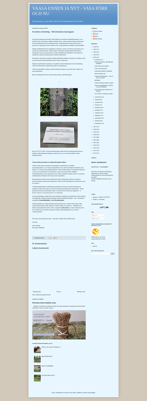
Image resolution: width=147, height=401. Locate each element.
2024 (94, 52)
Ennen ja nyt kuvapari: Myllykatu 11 (51, 347)
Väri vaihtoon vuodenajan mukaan (104, 93)
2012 (94, 150)
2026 (94, 46)
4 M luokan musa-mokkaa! (102, 66)
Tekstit (94, 215)
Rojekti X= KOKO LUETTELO (101, 197)
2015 (94, 142)
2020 (94, 129)
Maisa (96, 36)
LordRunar (79, 392)
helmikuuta (98, 121)
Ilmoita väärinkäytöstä (98, 162)
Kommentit (96, 218)
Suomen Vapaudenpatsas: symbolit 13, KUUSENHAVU (104, 86)
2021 (94, 126)
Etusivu (59, 291)
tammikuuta (98, 123)
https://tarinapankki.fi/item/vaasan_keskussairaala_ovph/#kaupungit (52, 74)
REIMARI (97, 80)
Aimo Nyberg (98, 31)
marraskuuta (98, 97)
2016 (94, 140)
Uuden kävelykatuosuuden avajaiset (104, 83)
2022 (94, 57)
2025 (94, 49)
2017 (94, 137)
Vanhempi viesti (81, 291)
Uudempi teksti (37, 291)
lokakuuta (97, 99)
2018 (94, 134)
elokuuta (97, 105)
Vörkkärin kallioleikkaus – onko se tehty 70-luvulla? (104, 77)
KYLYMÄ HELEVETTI (48, 375)
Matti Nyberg (98, 39)
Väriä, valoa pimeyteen (101, 68)
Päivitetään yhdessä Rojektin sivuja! (44, 303)
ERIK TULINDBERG (47, 366)
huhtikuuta (98, 115)
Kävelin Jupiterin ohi (100, 73)
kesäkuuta (97, 110)
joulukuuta (98, 59)
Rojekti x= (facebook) (99, 199)
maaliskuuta (98, 118)
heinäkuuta (98, 107)
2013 (94, 148)
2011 (94, 153)
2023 (94, 54)
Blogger (93, 392)
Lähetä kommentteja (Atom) (43, 294)
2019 (94, 132)
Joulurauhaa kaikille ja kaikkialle (103, 71)
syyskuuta (97, 102)
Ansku (96, 33)
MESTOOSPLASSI (47, 356)
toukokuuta (98, 113)
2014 (94, 145)
